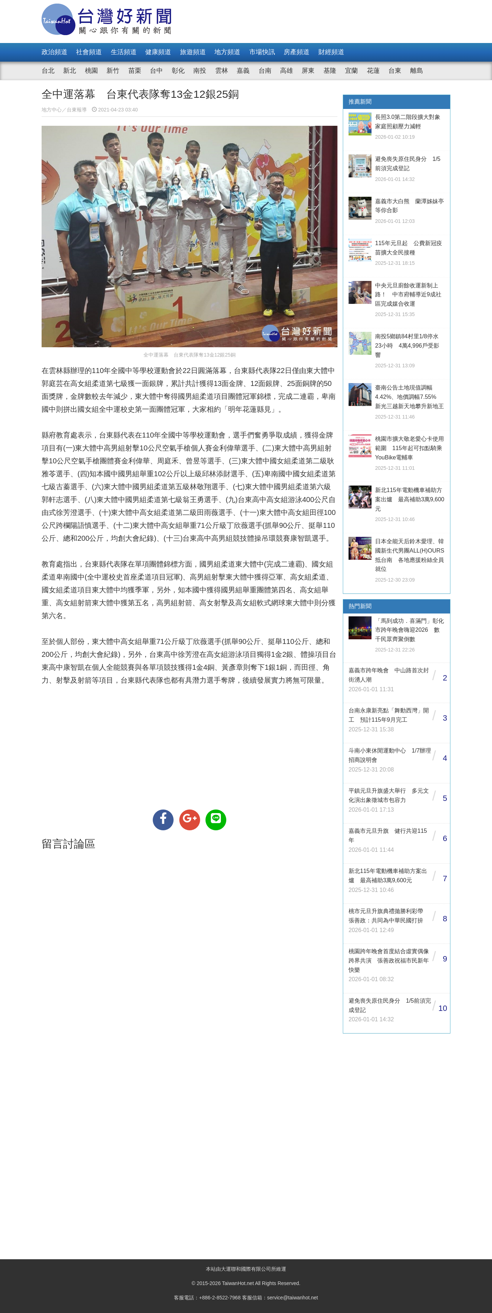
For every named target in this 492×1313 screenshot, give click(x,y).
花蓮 (373, 70)
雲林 (221, 70)
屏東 (308, 70)
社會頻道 (89, 52)
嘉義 (243, 70)
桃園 (91, 70)
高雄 (286, 70)
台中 (156, 70)
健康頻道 (158, 52)
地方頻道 (227, 52)
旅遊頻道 (193, 52)
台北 (48, 70)
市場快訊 (262, 52)
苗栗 (134, 70)
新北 (69, 70)
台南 (265, 70)
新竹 (113, 70)
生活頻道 (124, 52)
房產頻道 (296, 52)
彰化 (178, 70)
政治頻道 (54, 52)
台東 (394, 70)
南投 (199, 70)
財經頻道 (331, 52)
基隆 (329, 70)
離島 (416, 70)
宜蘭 (351, 70)
